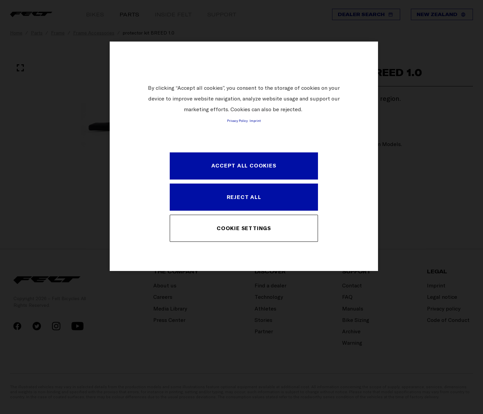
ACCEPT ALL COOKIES (243, 165)
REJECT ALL (244, 197)
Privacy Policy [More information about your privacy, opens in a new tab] (237, 121)
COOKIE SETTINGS (244, 228)
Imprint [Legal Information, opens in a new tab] (255, 121)
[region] (244, 156)
